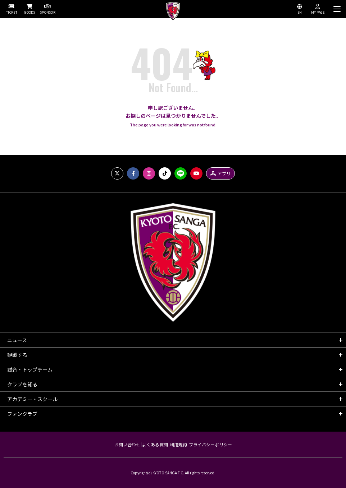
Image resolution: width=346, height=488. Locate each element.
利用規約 (178, 444)
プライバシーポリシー (210, 444)
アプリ (220, 173)
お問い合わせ (127, 444)
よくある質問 (155, 444)
